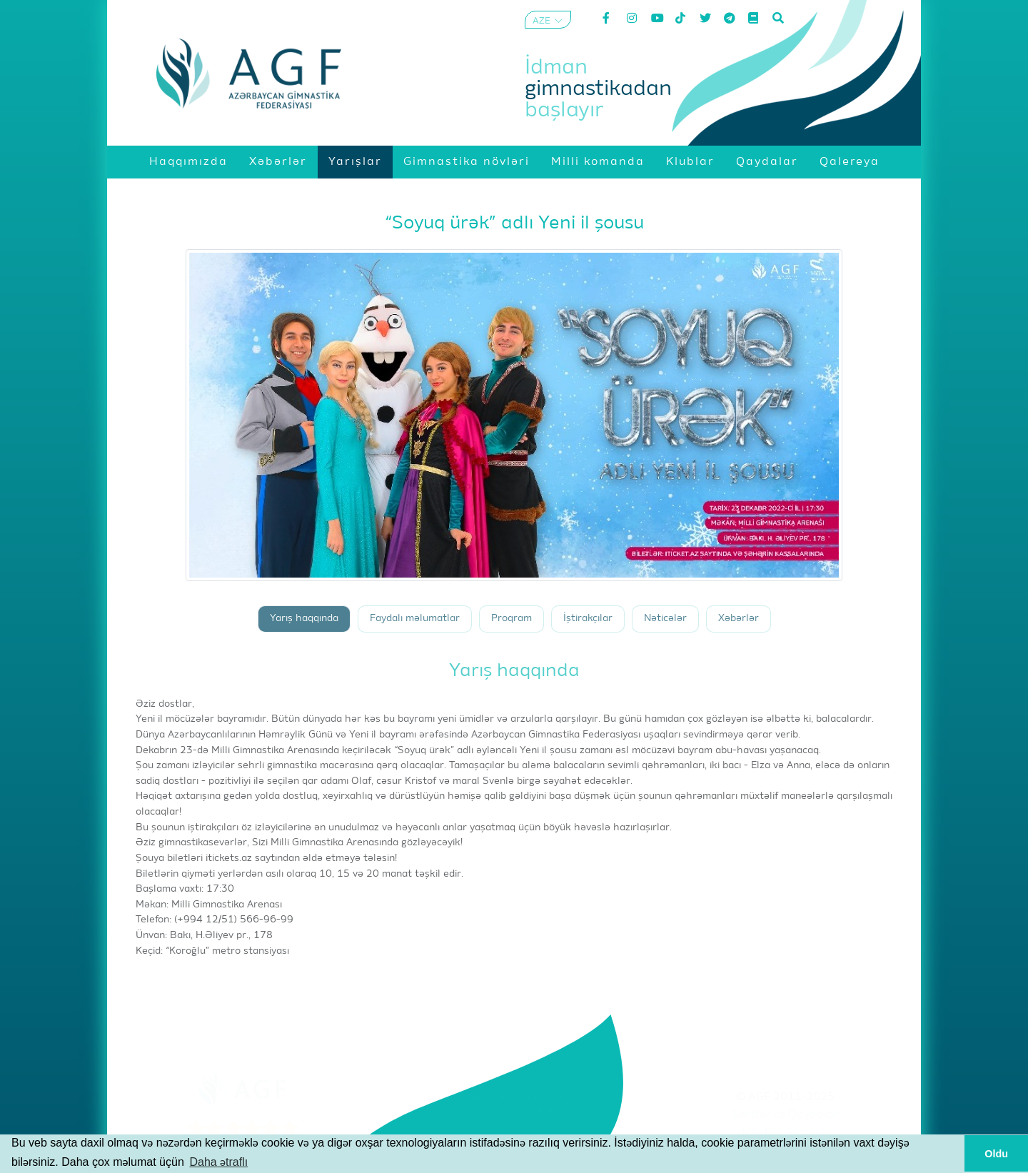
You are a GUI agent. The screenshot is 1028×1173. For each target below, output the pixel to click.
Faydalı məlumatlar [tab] (415, 618)
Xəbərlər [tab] (738, 618)
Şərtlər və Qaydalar (785, 1115)
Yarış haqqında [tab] (304, 618)
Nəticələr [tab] (665, 618)
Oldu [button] (996, 1153)
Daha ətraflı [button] (218, 1162)
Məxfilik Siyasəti (785, 1133)
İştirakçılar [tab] (588, 618)
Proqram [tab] (511, 618)
